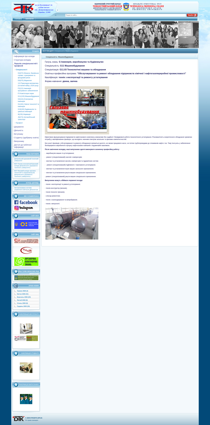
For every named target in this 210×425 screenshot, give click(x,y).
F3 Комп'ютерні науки (26, 93)
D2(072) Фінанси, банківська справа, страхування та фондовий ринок (28, 75)
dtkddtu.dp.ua (36, 418)
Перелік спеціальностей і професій (26, 64)
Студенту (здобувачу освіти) (26, 138)
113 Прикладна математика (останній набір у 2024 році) (28, 84)
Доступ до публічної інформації (22, 146)
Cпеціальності (21, 70)
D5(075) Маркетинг (25, 80)
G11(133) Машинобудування (28, 96)
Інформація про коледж (24, 56)
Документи (19, 127)
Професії (19, 123)
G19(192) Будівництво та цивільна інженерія (27, 110)
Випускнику (19, 141)
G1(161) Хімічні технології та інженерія (28, 105)
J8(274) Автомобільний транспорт (26, 118)
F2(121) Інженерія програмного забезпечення (28, 89)
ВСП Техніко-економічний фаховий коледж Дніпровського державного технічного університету (26, 165)
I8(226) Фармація (24, 114)
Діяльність (18, 130)
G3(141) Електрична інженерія (25, 100)
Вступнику (18, 134)
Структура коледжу (22, 60)
